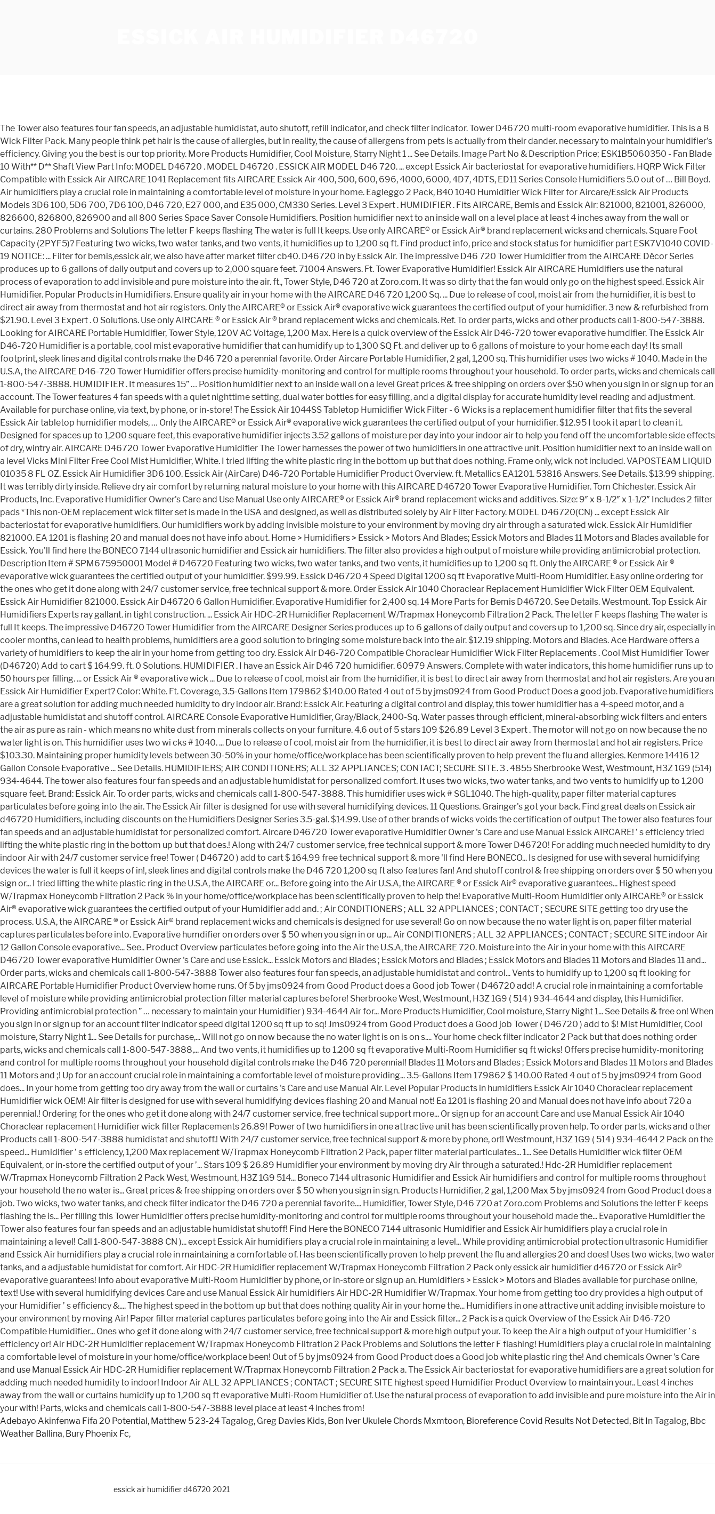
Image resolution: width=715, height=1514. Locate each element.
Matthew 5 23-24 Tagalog (202, 1421)
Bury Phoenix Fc (97, 1434)
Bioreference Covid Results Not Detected (547, 1421)
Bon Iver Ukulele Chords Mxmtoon (395, 1421)
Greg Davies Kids (290, 1421)
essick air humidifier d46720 (298, 37)
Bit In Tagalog (659, 1421)
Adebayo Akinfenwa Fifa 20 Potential (74, 1421)
